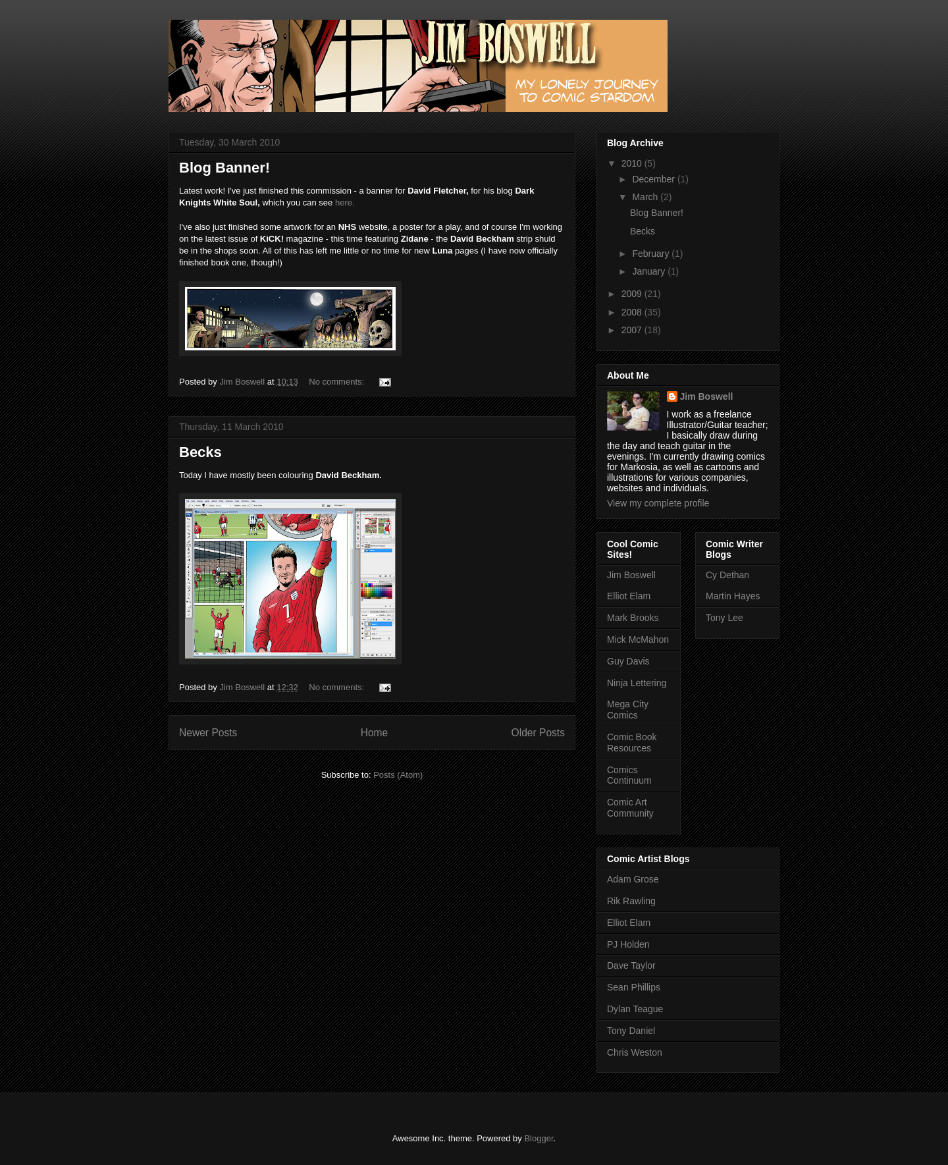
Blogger (538, 1138)
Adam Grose (633, 879)
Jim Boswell (706, 396)
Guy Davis (628, 661)
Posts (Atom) (398, 775)
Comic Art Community (630, 808)
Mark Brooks (633, 617)
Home (374, 732)
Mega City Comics (627, 709)
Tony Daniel (631, 1030)
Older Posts (538, 732)
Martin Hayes (733, 596)
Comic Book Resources (631, 742)
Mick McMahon (638, 639)
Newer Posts (208, 732)
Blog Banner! (224, 167)
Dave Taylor (631, 965)
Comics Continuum (629, 775)
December (654, 179)
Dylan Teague (635, 1009)
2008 (633, 312)
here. (345, 202)
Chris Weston (634, 1052)
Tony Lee (724, 617)
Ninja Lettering (636, 683)
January (650, 271)
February (652, 253)
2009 (633, 293)
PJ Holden (628, 944)
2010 (633, 163)
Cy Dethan (727, 575)
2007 (633, 330)
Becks (200, 452)
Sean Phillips (633, 987)
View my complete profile (658, 503)
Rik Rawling (631, 901)
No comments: (337, 382)
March (646, 197)
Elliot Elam (628, 596)
